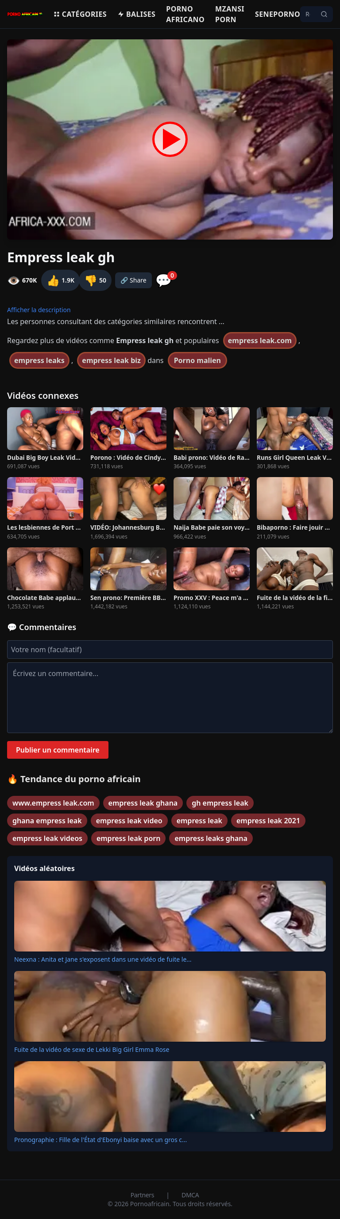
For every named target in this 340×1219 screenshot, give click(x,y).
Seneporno (277, 14)
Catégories (80, 14)
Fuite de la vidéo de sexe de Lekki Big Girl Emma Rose (91, 1049)
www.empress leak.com (53, 803)
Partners (143, 1195)
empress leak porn (129, 838)
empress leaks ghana (210, 838)
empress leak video (129, 820)
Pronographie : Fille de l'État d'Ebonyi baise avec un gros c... (100, 1139)
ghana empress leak (47, 820)
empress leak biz (111, 360)
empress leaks (39, 360)
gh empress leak (220, 803)
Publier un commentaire (58, 750)
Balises (136, 14)
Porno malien (197, 360)
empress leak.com (260, 340)
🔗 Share (133, 280)
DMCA (190, 1195)
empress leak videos (47, 838)
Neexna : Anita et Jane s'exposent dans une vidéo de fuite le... (103, 959)
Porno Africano (185, 14)
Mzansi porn (229, 14)
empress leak (199, 820)
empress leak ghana (143, 803)
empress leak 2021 (268, 820)
